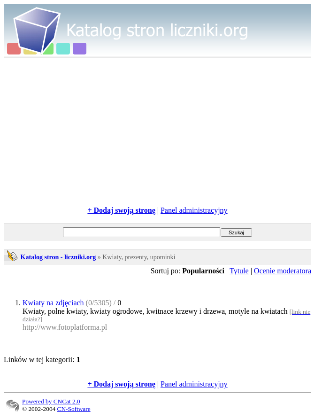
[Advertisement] (159, 132)
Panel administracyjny (194, 210)
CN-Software (74, 408)
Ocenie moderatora (282, 271)
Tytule (239, 271)
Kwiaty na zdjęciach (54, 303)
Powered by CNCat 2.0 (51, 401)
